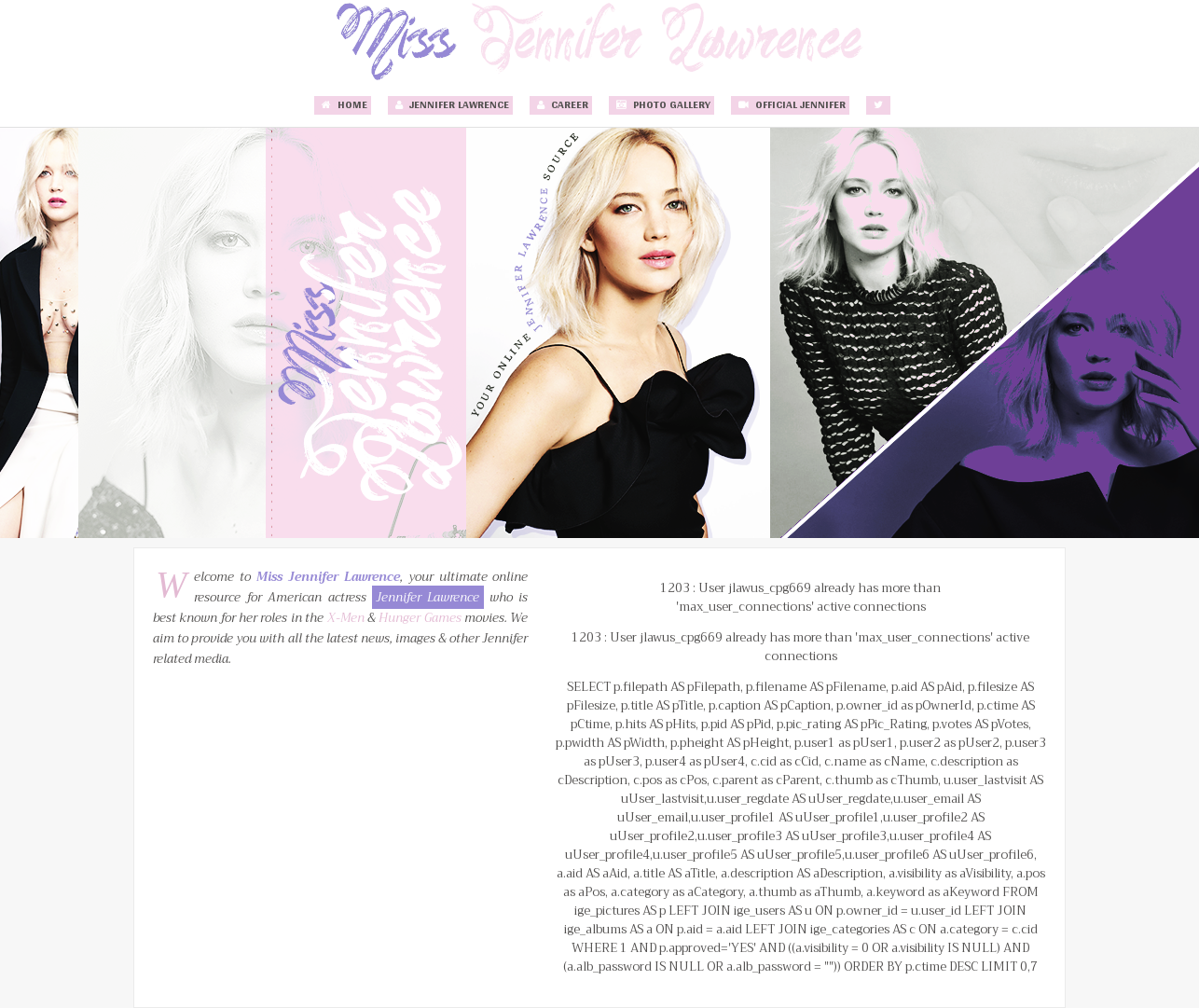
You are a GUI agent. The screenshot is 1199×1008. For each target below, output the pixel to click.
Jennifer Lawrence (450, 105)
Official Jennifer (790, 105)
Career (560, 105)
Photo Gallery (661, 105)
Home (342, 105)
